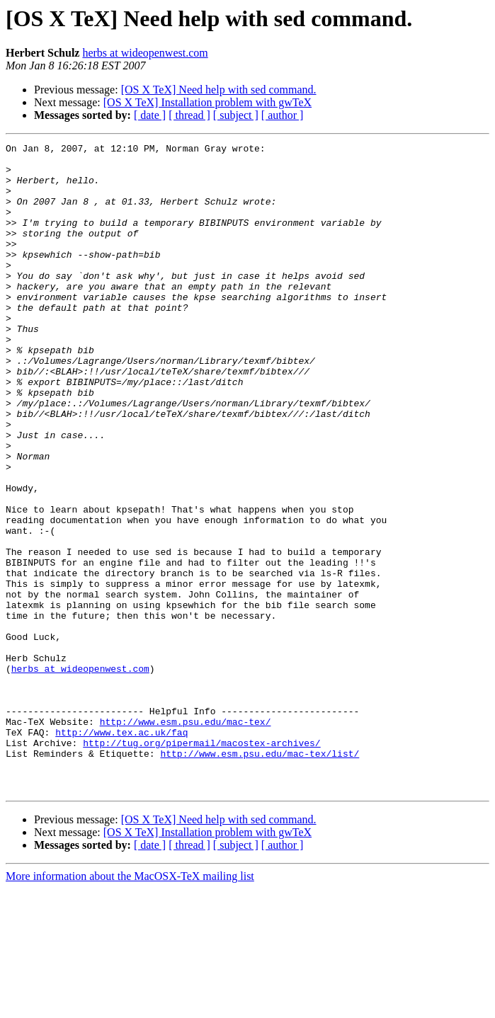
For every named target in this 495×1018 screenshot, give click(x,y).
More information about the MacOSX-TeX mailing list (130, 1006)
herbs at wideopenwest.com (144, 53)
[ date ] (150, 115)
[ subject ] (235, 115)
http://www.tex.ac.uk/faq (121, 851)
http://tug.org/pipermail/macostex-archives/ (201, 863)
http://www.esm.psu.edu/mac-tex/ (185, 838)
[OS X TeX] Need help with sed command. (219, 90)
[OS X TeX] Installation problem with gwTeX (207, 102)
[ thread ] (189, 115)
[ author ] (282, 115)
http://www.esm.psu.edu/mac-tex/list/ (259, 876)
